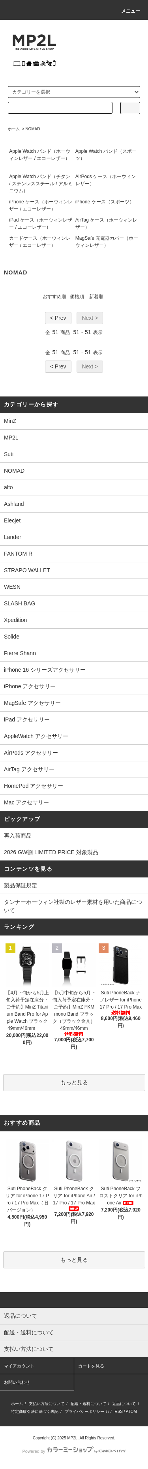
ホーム (14, 129)
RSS (118, 1411)
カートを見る (91, 1366)
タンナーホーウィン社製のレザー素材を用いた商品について (73, 906)
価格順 (77, 296)
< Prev (58, 318)
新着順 (96, 296)
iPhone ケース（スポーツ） (104, 202)
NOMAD (32, 129)
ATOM (131, 1411)
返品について (124, 1403)
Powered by (74, 1451)
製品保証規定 (20, 885)
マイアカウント (19, 1366)
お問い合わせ (17, 1382)
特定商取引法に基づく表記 (34, 1411)
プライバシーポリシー (84, 1411)
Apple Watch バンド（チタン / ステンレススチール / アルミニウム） (41, 183)
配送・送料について (88, 1403)
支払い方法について (46, 1403)
